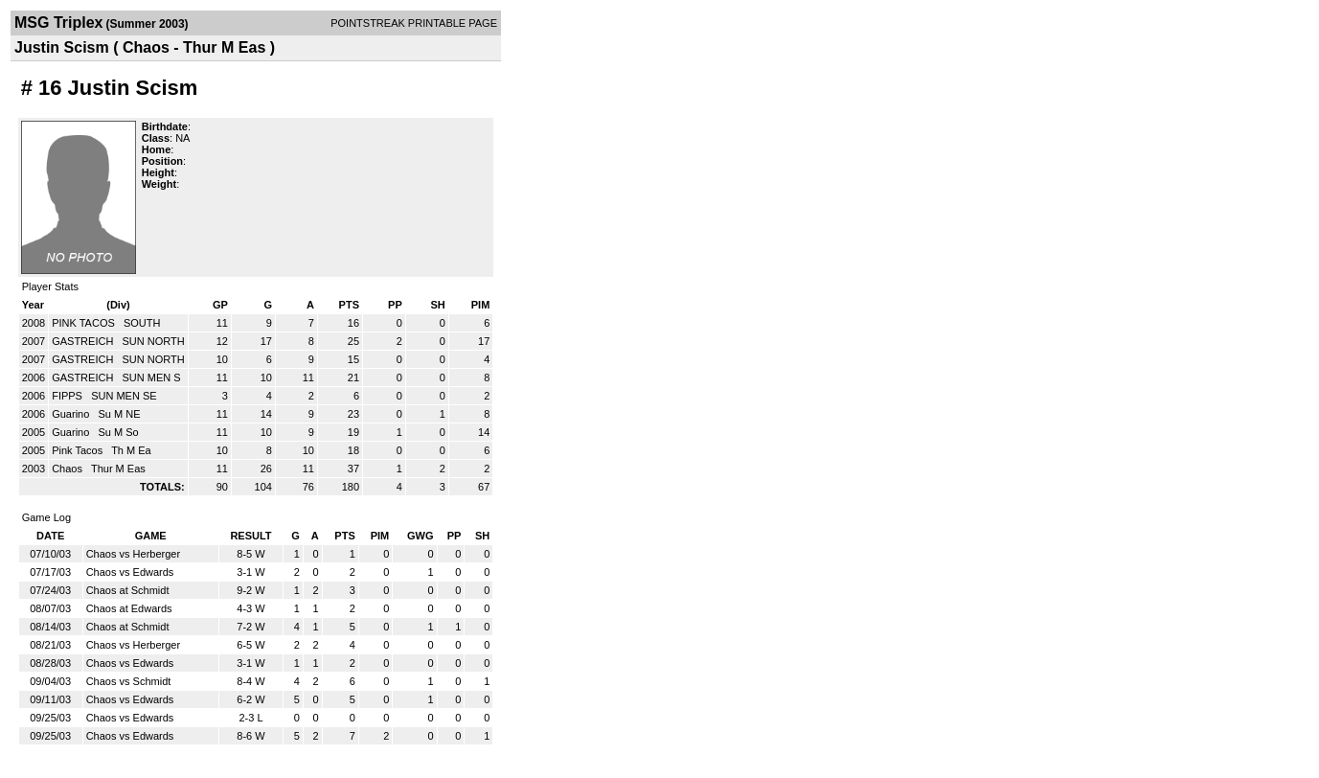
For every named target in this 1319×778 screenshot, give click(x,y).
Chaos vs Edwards (130, 572)
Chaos (68, 468)
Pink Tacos (78, 450)
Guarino (72, 414)
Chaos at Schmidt (128, 590)
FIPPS (68, 395)
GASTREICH (84, 341)
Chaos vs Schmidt (128, 681)
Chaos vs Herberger (133, 554)
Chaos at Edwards (129, 608)
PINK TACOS (85, 323)
